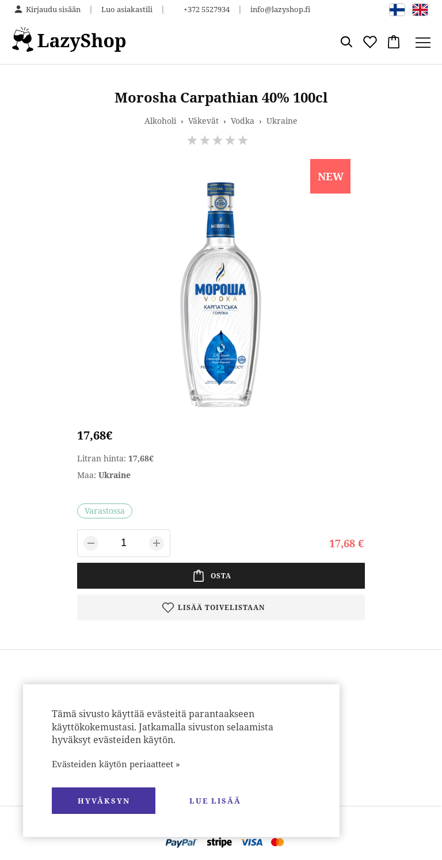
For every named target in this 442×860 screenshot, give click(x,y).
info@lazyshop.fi (280, 9)
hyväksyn (104, 800)
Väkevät (203, 120)
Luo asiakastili (127, 9)
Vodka (242, 120)
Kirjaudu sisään (53, 9)
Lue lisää (215, 800)
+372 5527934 (207, 9)
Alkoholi (160, 120)
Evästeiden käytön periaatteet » (116, 764)
